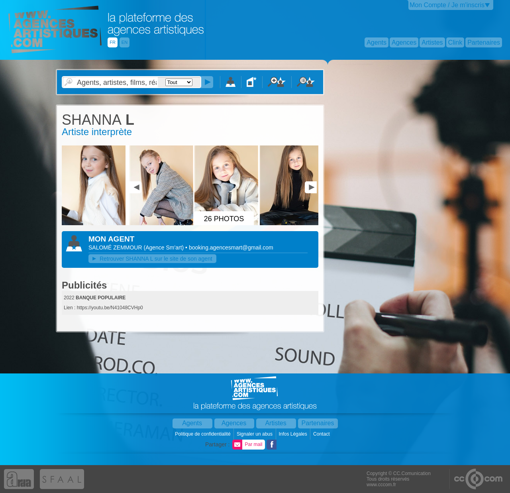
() (164, 247)
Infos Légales (293, 434)
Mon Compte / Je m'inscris (447, 5)
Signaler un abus (255, 434)
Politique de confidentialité (203, 434)
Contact (322, 434)
